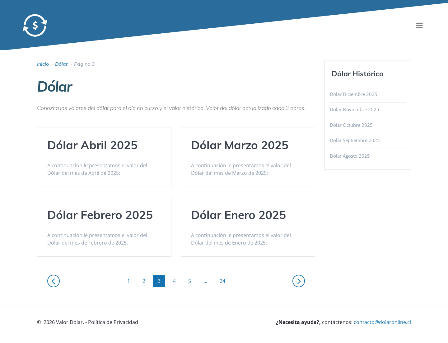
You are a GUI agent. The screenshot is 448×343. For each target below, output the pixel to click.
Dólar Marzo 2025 (239, 145)
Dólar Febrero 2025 (100, 214)
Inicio (43, 64)
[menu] (419, 25)
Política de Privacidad (113, 322)
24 (224, 280)
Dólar (61, 64)
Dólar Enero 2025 (238, 214)
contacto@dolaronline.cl (382, 322)
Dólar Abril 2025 (92, 145)
